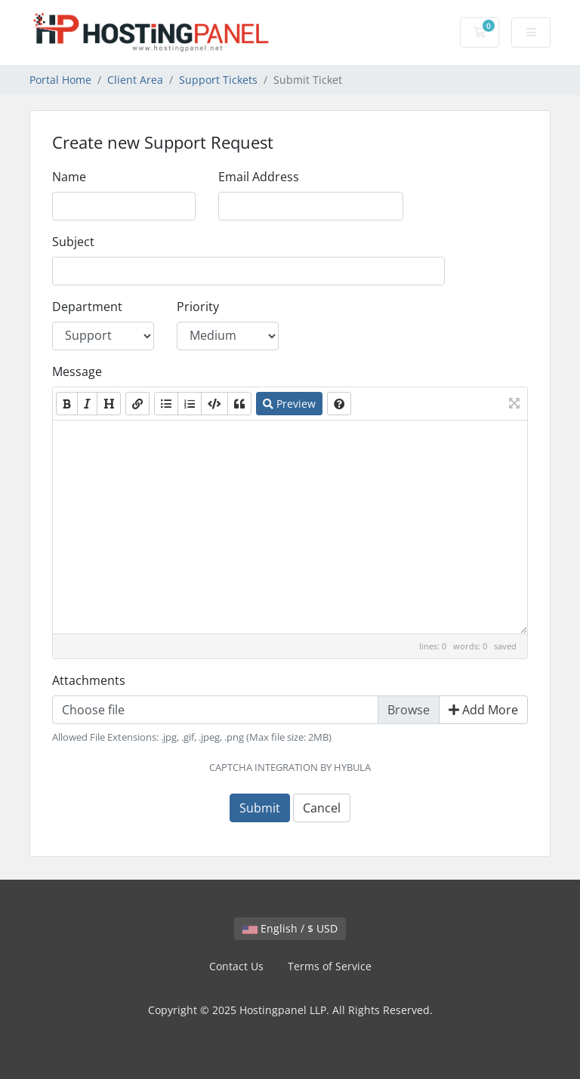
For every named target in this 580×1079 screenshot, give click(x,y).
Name (69, 176)
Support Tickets (218, 79)
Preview (289, 403)
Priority (198, 306)
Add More (483, 709)
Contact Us (236, 966)
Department (87, 306)
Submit (259, 808)
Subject (73, 241)
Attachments (88, 680)
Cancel (322, 808)
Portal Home (60, 79)
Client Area (135, 79)
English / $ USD (290, 928)
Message (77, 371)
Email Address (258, 176)
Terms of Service (330, 966)
